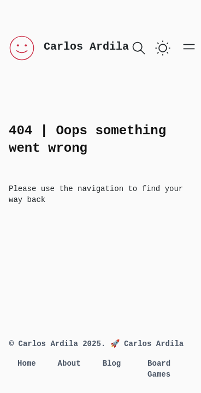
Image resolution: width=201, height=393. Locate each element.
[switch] (163, 48)
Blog (112, 363)
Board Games (158, 369)
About (69, 363)
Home (26, 363)
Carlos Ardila (86, 46)
